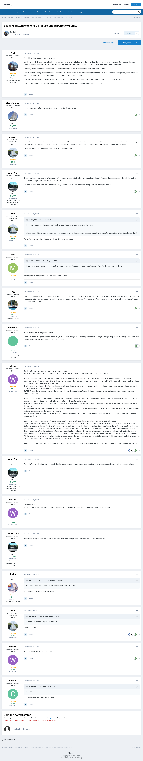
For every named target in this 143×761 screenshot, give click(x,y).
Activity (16, 12)
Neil (14, 32)
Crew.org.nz (9, 4)
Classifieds (49, 12)
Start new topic (108, 43)
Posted (31, 53)
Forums (6, 12)
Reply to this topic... (22, 729)
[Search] (124, 12)
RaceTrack (37, 12)
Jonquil (13, 137)
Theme (71, 753)
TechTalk (25, 34)
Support (82, 12)
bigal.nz (13, 574)
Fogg (12, 291)
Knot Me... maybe (56, 220)
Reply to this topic (130, 43)
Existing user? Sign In (120, 4)
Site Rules (71, 12)
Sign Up (136, 4)
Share (117, 33)
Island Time (13, 173)
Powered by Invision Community (71, 758)
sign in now (53, 718)
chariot (12, 680)
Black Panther (13, 103)
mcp (13, 254)
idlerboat (12, 327)
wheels (12, 366)
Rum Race (60, 12)
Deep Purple (54, 580)
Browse (26, 12)
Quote (31, 94)
